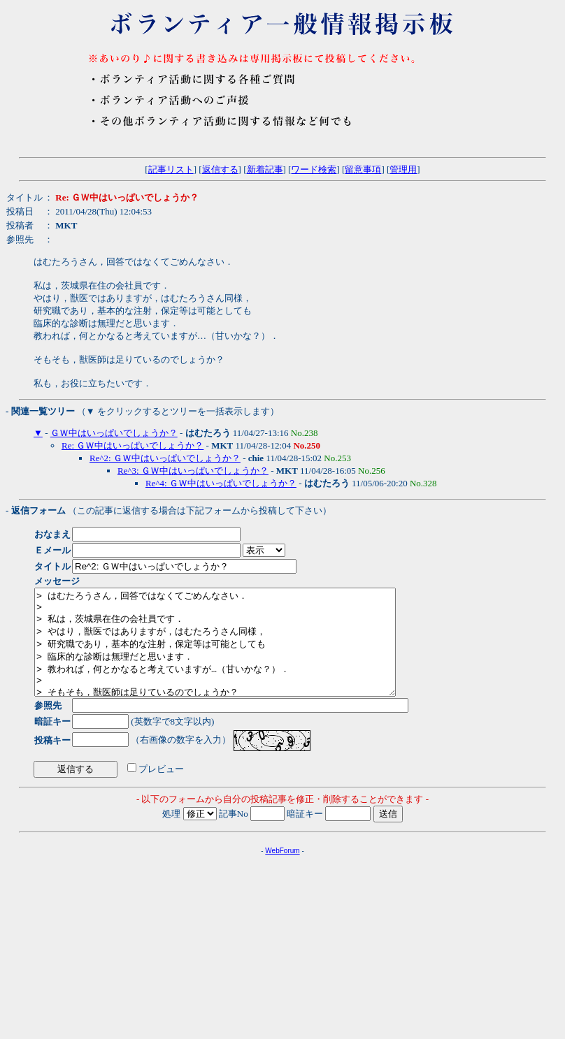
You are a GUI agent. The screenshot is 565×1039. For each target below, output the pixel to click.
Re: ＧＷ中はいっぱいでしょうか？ (132, 445)
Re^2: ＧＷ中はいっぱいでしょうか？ (165, 458)
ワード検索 (313, 169)
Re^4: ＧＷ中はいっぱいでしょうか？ (220, 483)
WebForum (282, 871)
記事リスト (171, 169)
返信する (220, 169)
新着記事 (265, 169)
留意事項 (363, 169)
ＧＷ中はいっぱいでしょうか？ (114, 433)
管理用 (403, 169)
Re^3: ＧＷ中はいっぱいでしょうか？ (193, 470)
